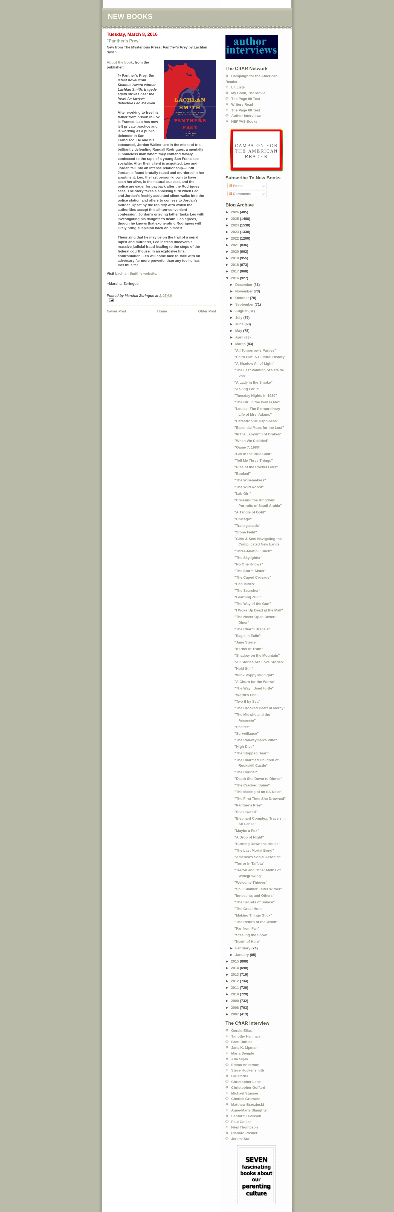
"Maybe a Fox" (246, 831)
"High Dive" (244, 747)
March (241, 344)
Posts (236, 186)
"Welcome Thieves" (250, 882)
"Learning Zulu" (247, 597)
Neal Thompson (244, 1127)
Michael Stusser (244, 1093)
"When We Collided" (251, 441)
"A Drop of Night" (249, 837)
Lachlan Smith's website (135, 273)
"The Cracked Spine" (252, 785)
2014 (235, 968)
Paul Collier (241, 1122)
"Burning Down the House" (257, 844)
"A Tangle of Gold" (250, 512)
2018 (235, 265)
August (241, 311)
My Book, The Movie (248, 93)
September (245, 304)
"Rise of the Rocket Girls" (256, 467)
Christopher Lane (246, 1082)
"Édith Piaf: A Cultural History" (260, 357)
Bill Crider (239, 1076)
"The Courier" (245, 772)
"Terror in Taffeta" (249, 863)
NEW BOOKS (130, 16)
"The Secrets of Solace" (254, 902)
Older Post (207, 311)
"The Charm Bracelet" (252, 629)
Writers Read (242, 104)
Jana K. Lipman (244, 1048)
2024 (235, 225)
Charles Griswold (245, 1099)
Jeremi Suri (241, 1139)
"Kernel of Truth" (248, 649)
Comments (240, 194)
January (242, 955)
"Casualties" (244, 584)
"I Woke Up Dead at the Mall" (258, 610)
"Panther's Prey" (123, 41)
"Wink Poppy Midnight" (254, 675)
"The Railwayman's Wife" (255, 740)
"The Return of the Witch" (256, 922)
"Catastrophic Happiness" (256, 421)
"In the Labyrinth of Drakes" (258, 434)
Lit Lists (238, 87)
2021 (235, 245)
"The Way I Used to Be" (254, 688)
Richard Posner (244, 1133)
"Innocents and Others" (254, 896)
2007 (235, 1014)
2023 (235, 232)
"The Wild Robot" (249, 487)
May (239, 331)
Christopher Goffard (248, 1087)
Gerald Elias (241, 1031)
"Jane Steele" (245, 642)
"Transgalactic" (247, 526)
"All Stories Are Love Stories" (259, 662)
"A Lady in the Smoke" (253, 382)
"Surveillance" (246, 733)
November (244, 291)
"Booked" (242, 474)
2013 (235, 974)
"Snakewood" (245, 812)
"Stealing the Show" (251, 935)
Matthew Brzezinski (247, 1104)
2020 (235, 251)
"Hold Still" (243, 669)
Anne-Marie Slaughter (249, 1110)
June (240, 324)
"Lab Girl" (242, 494)
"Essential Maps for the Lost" (259, 428)
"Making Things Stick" (253, 915)
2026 (235, 212)
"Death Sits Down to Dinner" (258, 779)
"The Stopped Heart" (251, 753)
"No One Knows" (248, 564)
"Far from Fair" (247, 928)
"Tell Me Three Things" (253, 460)
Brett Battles (241, 1042)
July (239, 317)
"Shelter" (242, 727)
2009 (235, 1001)
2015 (235, 961)
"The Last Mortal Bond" (254, 850)
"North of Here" (247, 942)
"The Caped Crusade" (252, 577)
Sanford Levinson (246, 1116)
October (242, 298)
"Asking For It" (246, 389)
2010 (235, 994)
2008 (235, 1008)
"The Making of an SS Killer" (258, 792)
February (243, 948)
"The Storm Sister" (250, 571)
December (244, 285)
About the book (120, 62)
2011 (235, 988)
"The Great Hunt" (248, 909)
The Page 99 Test (245, 99)
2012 (235, 981)
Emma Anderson (245, 1065)
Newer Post (116, 311)
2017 (235, 271)
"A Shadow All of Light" (254, 363)
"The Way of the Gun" (252, 604)
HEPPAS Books (244, 121)
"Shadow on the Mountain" (257, 655)
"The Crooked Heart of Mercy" (259, 708)
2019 (235, 258)
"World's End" (246, 695)
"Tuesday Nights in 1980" (255, 396)
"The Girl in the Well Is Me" (257, 402)
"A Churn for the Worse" (254, 682)
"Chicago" (243, 519)
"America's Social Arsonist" (257, 857)
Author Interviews (246, 116)
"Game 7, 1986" (247, 447)
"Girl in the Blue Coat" (253, 454)
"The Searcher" (247, 590)
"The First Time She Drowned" (260, 799)
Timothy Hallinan (245, 1036)
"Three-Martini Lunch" (253, 551)
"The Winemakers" (250, 480)
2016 (235, 278)
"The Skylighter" (248, 558)
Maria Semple (242, 1053)
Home (162, 311)
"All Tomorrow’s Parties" (255, 350)
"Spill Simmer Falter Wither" (258, 889)
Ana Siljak (239, 1059)
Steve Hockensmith (247, 1070)
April (239, 337)
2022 (235, 238)
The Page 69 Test (245, 110)
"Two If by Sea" (247, 701)
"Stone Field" (245, 532)
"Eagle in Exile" (247, 636)
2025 (235, 219)
